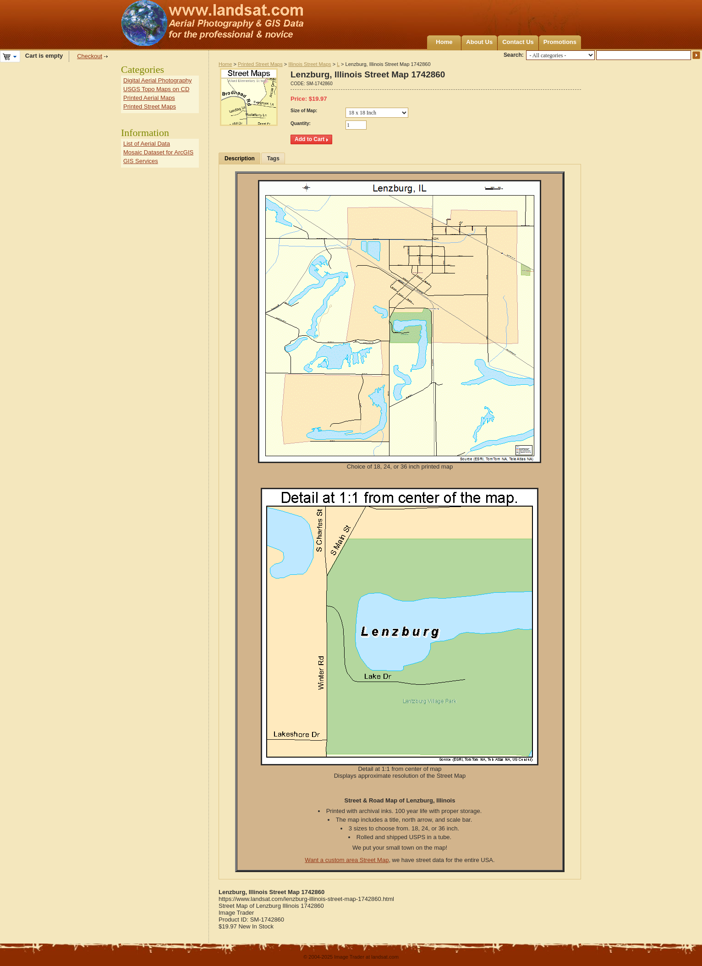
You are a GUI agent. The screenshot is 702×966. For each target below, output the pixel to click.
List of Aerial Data (146, 143)
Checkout (89, 56)
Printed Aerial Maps (149, 97)
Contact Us (518, 41)
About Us (479, 41)
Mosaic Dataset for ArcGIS (158, 152)
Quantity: (301, 123)
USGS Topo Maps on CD (156, 89)
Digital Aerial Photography (157, 80)
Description (240, 158)
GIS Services (140, 161)
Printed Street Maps (260, 64)
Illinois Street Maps (309, 64)
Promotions (559, 41)
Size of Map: (304, 110)
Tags (273, 158)
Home (444, 41)
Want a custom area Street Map (347, 860)
